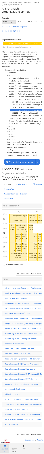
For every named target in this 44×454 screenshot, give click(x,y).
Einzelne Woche (21, 184)
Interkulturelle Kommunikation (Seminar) (21, 384)
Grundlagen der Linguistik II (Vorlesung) (21, 379)
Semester (5, 18)
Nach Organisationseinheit (13, 5)
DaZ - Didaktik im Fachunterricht (21, 253)
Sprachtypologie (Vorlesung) (16, 409)
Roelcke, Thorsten (18, 220)
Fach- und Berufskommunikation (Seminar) (22, 399)
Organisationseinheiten (11, 40)
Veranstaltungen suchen (20, 162)
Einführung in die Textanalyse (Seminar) (21, 339)
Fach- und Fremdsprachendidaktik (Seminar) (22, 359)
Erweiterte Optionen (11, 31)
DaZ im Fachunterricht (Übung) (17, 313)
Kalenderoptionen (10, 206)
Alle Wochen (8, 199)
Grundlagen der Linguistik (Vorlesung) (20, 369)
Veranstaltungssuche (31, 2)
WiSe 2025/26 (33, 22)
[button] (26, 222)
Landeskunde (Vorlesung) (15, 389)
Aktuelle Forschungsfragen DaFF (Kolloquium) (23, 288)
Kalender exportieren (14, 265)
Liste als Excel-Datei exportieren (29, 274)
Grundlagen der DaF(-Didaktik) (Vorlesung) (22, 364)
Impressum (29, 440)
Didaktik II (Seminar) (13, 394)
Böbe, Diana (20, 239)
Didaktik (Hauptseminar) (14, 344)
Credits (40, 440)
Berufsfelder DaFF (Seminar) (16, 298)
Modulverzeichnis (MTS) (14, 448)
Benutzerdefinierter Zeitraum (15, 194)
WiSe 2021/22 (8, 22)
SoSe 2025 (21, 22)
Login (39, 447)
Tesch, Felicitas (21, 229)
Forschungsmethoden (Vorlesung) (18, 354)
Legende (37, 184)
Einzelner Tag (9, 189)
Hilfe (23, 447)
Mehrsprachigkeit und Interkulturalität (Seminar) (24, 318)
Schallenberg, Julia (34, 257)
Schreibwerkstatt (11, 424)
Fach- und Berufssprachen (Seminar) (19, 349)
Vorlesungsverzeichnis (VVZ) (12, 2)
